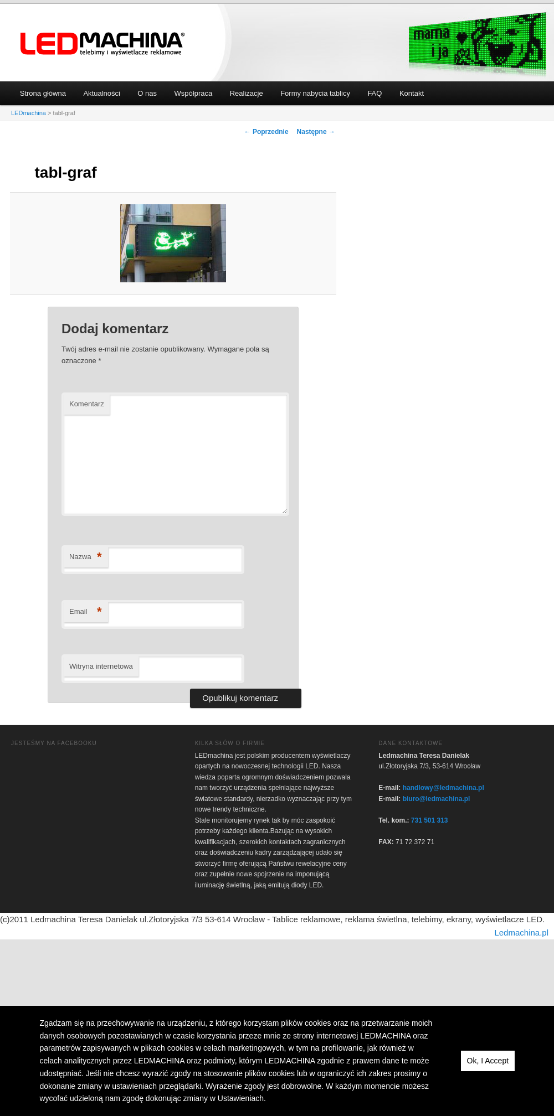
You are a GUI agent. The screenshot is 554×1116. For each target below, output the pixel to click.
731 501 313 (429, 820)
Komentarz (86, 404)
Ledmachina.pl (521, 932)
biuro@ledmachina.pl (436, 799)
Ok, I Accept (488, 1060)
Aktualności (101, 93)
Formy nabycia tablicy (315, 93)
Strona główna (43, 93)
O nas (147, 93)
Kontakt (411, 93)
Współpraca (194, 93)
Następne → (316, 132)
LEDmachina (103, 44)
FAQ (374, 93)
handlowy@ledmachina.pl (443, 788)
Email (85, 612)
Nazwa (85, 557)
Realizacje (246, 93)
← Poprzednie (266, 132)
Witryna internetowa (101, 666)
